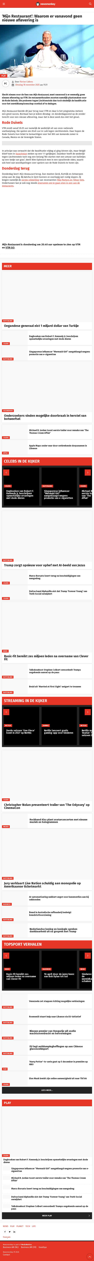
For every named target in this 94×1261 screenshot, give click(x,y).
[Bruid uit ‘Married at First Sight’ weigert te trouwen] (15, 686)
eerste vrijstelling (30, 180)
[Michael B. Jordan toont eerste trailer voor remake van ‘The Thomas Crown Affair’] (15, 432)
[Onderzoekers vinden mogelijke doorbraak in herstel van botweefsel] (47, 386)
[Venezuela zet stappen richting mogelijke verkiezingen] (15, 1001)
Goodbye (43, 1247)
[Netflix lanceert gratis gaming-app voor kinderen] (59, 717)
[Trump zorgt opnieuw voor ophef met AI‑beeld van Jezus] (47, 536)
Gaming (46, 725)
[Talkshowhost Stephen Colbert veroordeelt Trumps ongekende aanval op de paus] (15, 671)
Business (7, 904)
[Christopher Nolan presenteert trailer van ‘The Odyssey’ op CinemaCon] (47, 775)
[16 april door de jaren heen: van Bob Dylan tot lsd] (59, 961)
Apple (5, 453)
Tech (27, 1226)
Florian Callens (26, 82)
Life (34, 1226)
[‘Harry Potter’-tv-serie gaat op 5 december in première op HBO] (15, 1063)
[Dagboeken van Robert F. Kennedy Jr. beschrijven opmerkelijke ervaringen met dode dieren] (15, 338)
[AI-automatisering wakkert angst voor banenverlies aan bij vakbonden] (15, 898)
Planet (19, 1226)
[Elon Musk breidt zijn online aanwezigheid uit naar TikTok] (15, 1078)
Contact (6, 1255)
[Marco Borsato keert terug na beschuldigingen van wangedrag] (15, 577)
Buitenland (7, 321)
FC (5, 83)
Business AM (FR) (28, 1247)
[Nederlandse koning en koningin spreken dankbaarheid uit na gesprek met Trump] (15, 930)
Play (3, 76)
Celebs (6, 343)
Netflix (8, 725)
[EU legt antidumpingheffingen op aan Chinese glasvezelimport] (15, 1047)
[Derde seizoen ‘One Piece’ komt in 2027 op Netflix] (21, 717)
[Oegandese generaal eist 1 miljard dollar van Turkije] (47, 297)
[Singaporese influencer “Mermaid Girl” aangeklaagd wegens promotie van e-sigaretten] (15, 353)
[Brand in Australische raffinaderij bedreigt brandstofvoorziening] (15, 914)
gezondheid (8, 411)
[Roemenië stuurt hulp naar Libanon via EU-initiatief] (15, 1017)
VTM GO (10, 247)
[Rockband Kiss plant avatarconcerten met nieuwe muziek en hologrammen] (15, 821)
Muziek (6, 827)
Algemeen (46, 969)
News (5, 651)
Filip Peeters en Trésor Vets (70, 180)
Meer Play (66, 1215)
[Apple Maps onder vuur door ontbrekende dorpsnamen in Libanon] (15, 447)
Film (4, 1069)
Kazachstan (21, 154)
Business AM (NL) (10, 1247)
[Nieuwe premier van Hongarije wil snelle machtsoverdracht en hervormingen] (15, 1032)
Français (6, 1237)
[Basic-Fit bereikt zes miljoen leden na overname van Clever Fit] (47, 627)
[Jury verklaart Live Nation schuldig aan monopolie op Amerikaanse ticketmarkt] (47, 854)
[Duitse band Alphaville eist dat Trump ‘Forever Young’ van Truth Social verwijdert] (15, 592)
